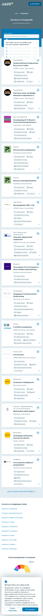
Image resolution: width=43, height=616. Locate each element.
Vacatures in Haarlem (8, 544)
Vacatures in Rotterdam (9, 549)
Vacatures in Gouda (8, 535)
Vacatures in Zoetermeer (10, 526)
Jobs (16, 13)
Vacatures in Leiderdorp (9, 509)
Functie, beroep (8, 33)
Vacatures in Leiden (8, 522)
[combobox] (21, 36)
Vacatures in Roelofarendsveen (12, 513)
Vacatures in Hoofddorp (9, 531)
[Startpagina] (7, 3)
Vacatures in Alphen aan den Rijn (12, 517)
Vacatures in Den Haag (9, 540)
